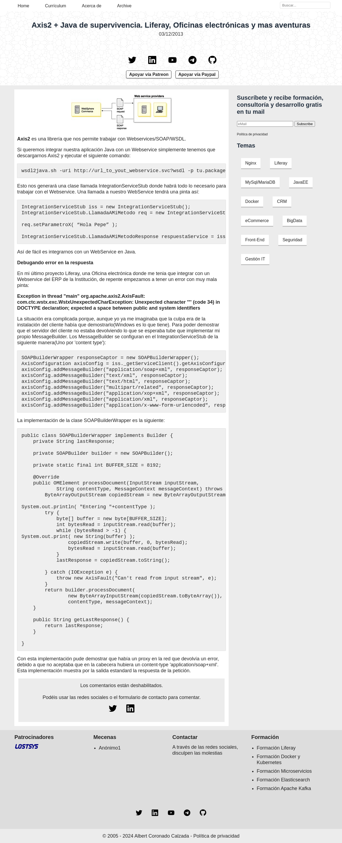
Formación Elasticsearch (283, 779)
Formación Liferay (276, 748)
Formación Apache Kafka (284, 788)
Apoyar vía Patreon (148, 74)
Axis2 (23, 139)
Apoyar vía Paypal (197, 74)
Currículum (55, 6)
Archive (124, 6)
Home (23, 6)
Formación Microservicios (284, 771)
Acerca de (91, 6)
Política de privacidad (252, 134)
